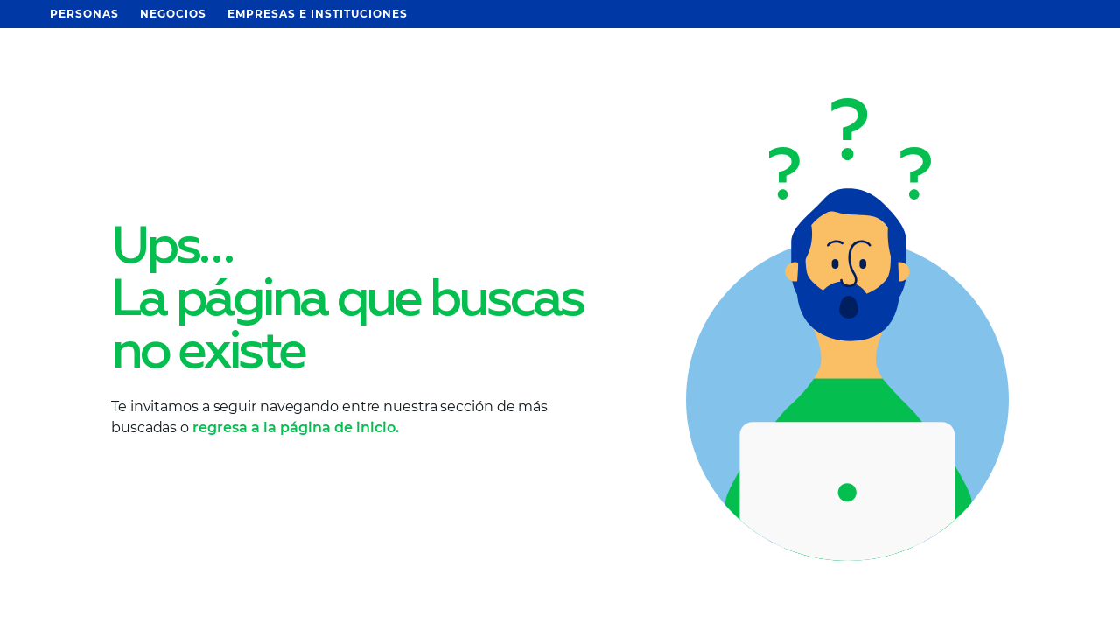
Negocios (173, 13)
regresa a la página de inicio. (295, 427)
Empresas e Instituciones (318, 13)
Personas (84, 13)
